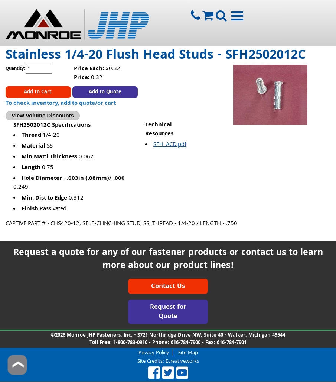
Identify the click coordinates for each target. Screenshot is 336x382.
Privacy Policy (153, 352)
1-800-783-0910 (130, 343)
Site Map (188, 352)
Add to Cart (38, 92)
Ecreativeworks (182, 361)
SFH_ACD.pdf (169, 145)
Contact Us (168, 286)
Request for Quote (168, 312)
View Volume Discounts (43, 115)
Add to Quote (105, 92)
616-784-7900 (185, 343)
